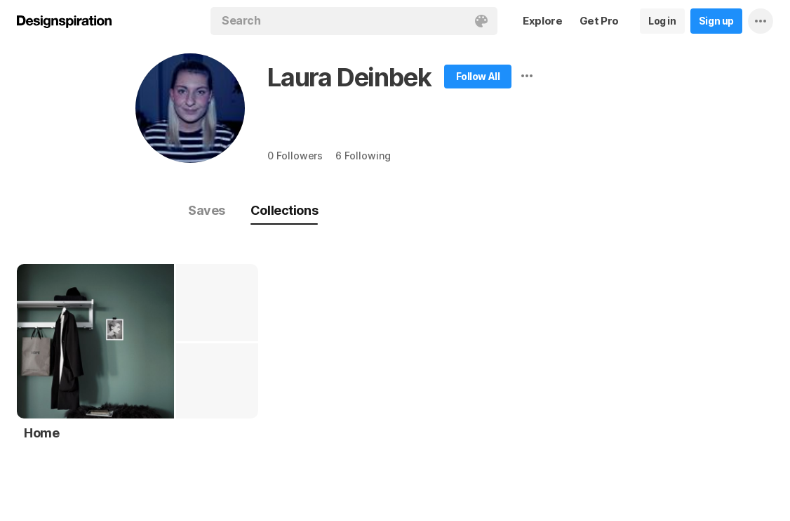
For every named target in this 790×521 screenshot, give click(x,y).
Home (41, 433)
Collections (284, 210)
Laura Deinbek (349, 77)
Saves (206, 210)
